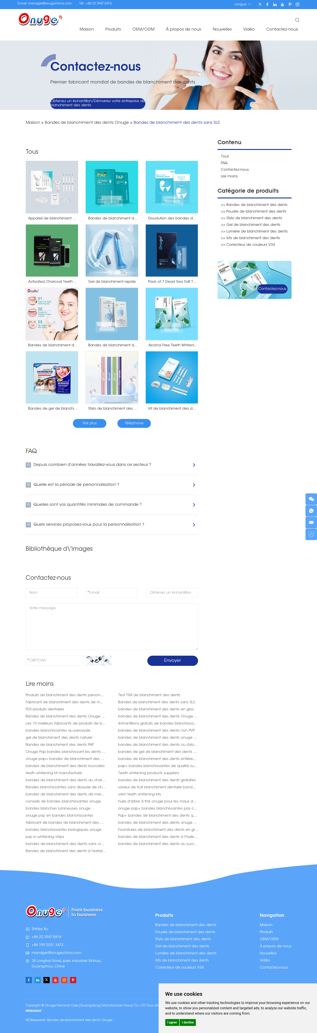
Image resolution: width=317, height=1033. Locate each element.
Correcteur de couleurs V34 (179, 967)
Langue (243, 4)
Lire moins (229, 176)
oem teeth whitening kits (139, 794)
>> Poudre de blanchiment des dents (253, 211)
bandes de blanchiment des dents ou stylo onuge (162, 745)
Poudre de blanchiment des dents (185, 932)
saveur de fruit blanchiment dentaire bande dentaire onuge (171, 787)
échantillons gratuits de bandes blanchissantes (159, 723)
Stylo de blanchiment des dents (183, 939)
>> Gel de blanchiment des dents (250, 225)
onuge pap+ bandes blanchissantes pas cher (159, 808)
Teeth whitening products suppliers (148, 773)
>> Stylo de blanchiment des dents (251, 218)
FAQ (224, 163)
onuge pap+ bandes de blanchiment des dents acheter (76, 759)
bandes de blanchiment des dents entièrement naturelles (169, 759)
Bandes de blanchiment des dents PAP (60, 745)
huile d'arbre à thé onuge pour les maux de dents (162, 801)
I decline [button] (188, 1022)
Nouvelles (222, 30)
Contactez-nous (282, 30)
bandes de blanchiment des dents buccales (65, 766)
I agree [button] (172, 1022)
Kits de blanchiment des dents (182, 960)
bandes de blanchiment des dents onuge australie (163, 823)
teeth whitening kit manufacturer (54, 773)
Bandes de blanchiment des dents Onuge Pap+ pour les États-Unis (84, 716)
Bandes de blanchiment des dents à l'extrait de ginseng (75, 851)
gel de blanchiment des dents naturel (59, 738)
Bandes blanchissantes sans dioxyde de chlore (67, 787)
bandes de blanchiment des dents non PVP (156, 731)
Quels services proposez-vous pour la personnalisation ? (111, 524)
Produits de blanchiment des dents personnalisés (69, 695)
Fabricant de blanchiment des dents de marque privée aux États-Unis (86, 702)
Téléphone (134, 423)
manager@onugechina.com (50, 3)
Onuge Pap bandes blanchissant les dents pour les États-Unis (79, 752)
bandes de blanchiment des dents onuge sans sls (162, 738)
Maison (87, 30)
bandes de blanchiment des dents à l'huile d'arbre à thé (168, 837)
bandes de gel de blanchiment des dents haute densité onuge (174, 752)
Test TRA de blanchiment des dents (149, 695)
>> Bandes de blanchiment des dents (254, 205)
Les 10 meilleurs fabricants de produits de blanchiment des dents (83, 723)
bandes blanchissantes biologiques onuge (63, 830)
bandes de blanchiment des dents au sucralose (160, 844)
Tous (225, 156)
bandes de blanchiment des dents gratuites (157, 780)
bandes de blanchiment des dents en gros (156, 709)
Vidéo (249, 30)
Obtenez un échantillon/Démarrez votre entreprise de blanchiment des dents (98, 103)
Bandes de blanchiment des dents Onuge (87, 123)
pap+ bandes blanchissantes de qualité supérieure (163, 766)
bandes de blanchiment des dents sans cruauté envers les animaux (86, 844)
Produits (113, 30)
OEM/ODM (143, 30)
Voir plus (89, 423)
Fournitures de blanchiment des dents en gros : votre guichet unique (178, 830)
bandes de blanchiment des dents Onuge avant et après (169, 716)
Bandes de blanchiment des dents (185, 925)
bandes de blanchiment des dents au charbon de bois (75, 780)
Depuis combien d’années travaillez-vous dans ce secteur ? (111, 465)
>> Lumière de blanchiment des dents (254, 231)
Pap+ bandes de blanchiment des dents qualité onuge (167, 816)
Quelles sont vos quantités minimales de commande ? (111, 505)
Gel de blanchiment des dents (182, 946)
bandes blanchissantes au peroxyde (58, 731)
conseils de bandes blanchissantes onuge (63, 801)
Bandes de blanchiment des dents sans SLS (177, 123)
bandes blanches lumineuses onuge (58, 808)
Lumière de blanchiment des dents (186, 953)
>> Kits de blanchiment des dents (250, 238)
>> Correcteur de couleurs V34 (248, 245)
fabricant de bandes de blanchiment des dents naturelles (77, 823)
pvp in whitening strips (45, 837)
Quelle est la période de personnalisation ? (111, 485)
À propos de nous (183, 30)
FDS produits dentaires (45, 709)
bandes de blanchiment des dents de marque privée (73, 794)
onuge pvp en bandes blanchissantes (59, 816)
